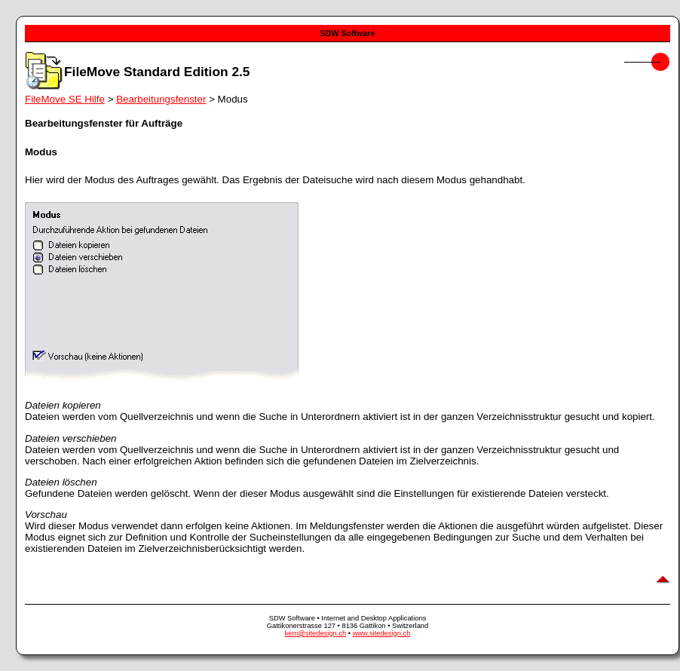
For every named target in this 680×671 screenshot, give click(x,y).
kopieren (82, 405)
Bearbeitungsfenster (161, 99)
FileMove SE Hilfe (65, 99)
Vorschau (46, 514)
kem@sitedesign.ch (316, 633)
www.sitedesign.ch (382, 633)
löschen (80, 482)
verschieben (90, 438)
